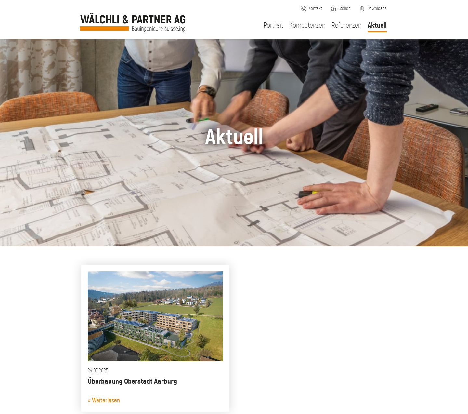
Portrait (273, 25)
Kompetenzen (307, 25)
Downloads (377, 8)
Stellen (345, 8)
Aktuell (377, 25)
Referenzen (346, 25)
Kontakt (315, 8)
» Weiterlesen (104, 400)
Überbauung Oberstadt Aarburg (132, 381)
